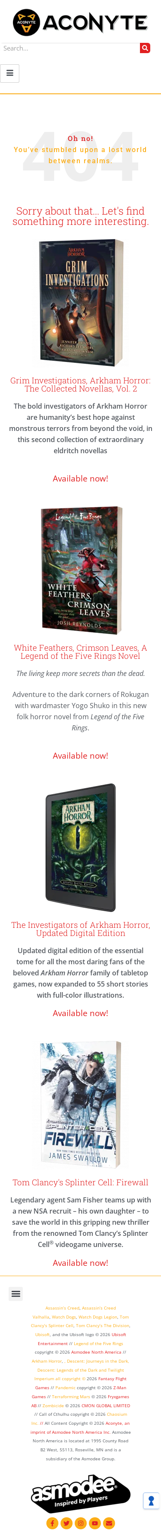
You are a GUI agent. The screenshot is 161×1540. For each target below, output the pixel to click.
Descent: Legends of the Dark (67, 1370)
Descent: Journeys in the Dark (97, 1361)
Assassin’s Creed (62, 1308)
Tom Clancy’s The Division (102, 1325)
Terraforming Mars (71, 1396)
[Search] (145, 48)
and (102, 1370)
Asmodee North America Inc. (82, 1432)
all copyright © (70, 1379)
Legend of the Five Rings (98, 1343)
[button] (16, 1294)
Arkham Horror (47, 1361)
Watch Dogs (64, 1317)
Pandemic (65, 1387)
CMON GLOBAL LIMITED (106, 1405)
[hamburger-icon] (9, 73)
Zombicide (53, 1405)
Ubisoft (42, 1334)
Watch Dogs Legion (98, 1317)
